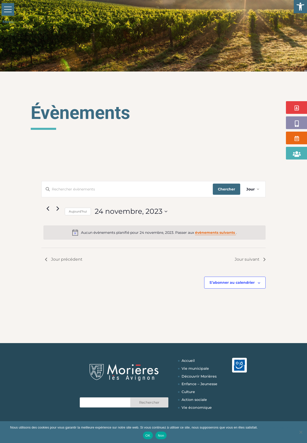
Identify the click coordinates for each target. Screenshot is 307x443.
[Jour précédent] (48, 208)
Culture (188, 391)
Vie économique (197, 407)
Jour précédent (64, 259)
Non (161, 435)
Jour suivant (250, 259)
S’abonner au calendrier (232, 282)
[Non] (300, 432)
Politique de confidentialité (277, 427)
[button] (300, 6)
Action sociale (194, 399)
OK (148, 435)
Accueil (188, 360)
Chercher (226, 189)
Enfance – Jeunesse (199, 384)
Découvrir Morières (199, 376)
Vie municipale (195, 368)
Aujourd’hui (78, 211)
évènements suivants (215, 232)
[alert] (154, 232)
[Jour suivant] (58, 208)
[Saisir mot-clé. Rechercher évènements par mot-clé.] (127, 189)
